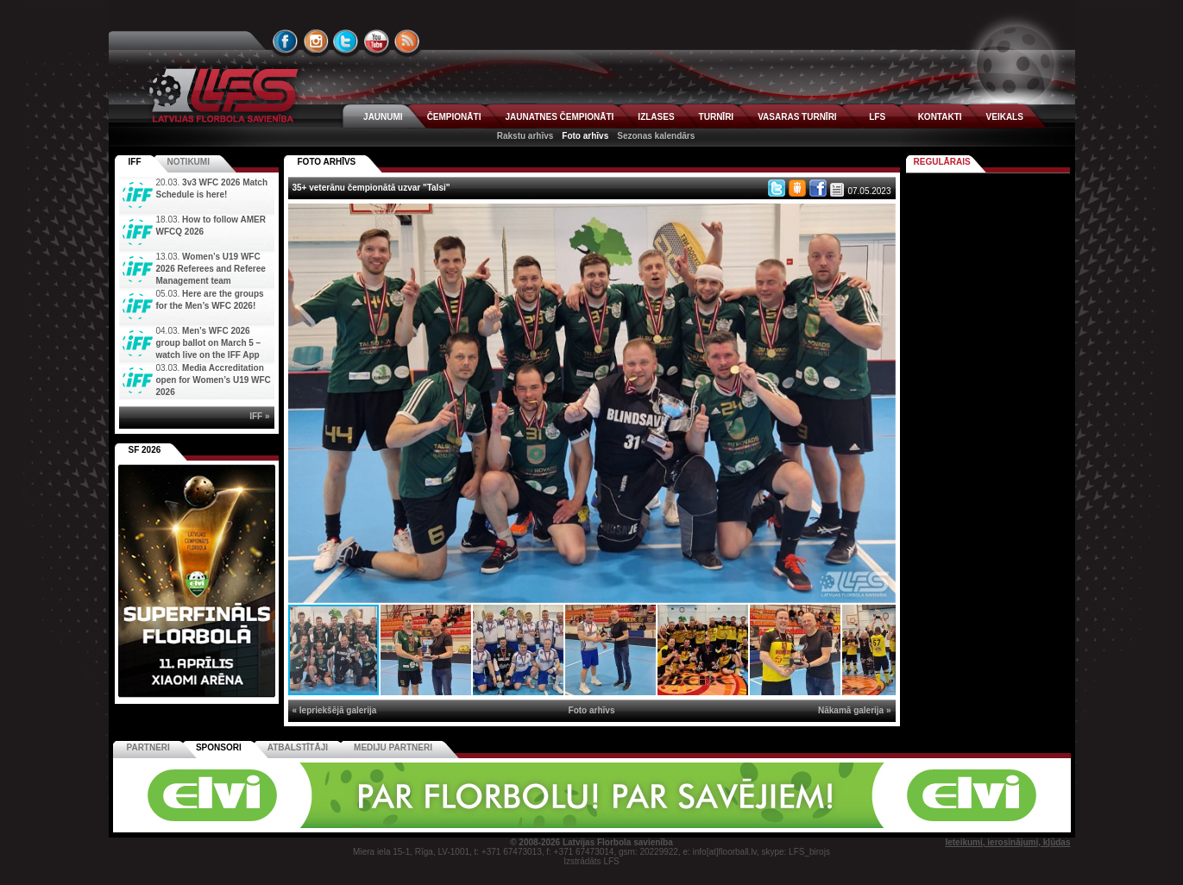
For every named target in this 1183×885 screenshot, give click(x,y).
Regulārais (942, 161)
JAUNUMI (383, 117)
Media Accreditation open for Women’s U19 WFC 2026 (213, 380)
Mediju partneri (393, 747)
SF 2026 (145, 450)
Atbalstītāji (297, 747)
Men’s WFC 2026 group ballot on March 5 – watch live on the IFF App (208, 343)
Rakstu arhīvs (525, 136)
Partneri (148, 747)
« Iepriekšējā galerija (335, 710)
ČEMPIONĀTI (454, 117)
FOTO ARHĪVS (327, 161)
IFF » (259, 416)
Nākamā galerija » (854, 710)
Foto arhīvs (585, 136)
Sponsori (219, 747)
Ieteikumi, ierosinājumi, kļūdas (1007, 842)
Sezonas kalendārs (656, 136)
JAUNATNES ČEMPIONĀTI (559, 117)
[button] (880, 219)
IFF (135, 161)
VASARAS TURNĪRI (797, 117)
